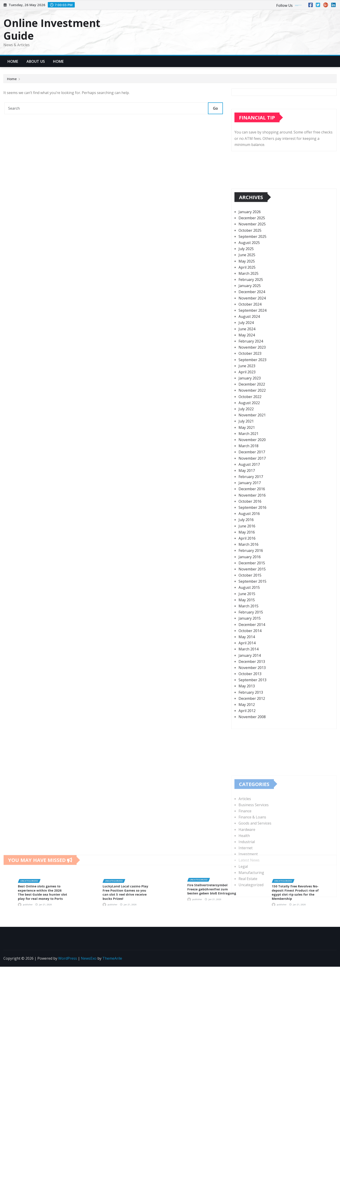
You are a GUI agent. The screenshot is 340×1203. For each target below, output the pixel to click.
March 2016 (248, 663)
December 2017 (252, 571)
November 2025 (252, 343)
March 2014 (248, 768)
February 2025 (251, 398)
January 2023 (250, 497)
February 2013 (251, 811)
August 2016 (249, 632)
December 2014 (252, 743)
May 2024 (247, 454)
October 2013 (250, 792)
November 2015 (252, 688)
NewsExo (88, 958)
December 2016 (252, 608)
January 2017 (250, 601)
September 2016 (252, 626)
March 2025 (248, 392)
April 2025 (247, 386)
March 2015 (248, 725)
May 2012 (247, 823)
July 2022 (246, 528)
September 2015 (252, 700)
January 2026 (250, 331)
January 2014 (250, 774)
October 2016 (250, 620)
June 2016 (247, 645)
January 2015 (250, 737)
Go (215, 108)
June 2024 (247, 447)
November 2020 (252, 558)
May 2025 (247, 380)
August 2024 (249, 435)
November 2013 (252, 786)
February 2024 (251, 460)
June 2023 (247, 484)
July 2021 (246, 540)
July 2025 (246, 367)
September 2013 (252, 799)
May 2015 (247, 718)
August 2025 (249, 361)
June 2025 (247, 374)
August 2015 (249, 706)
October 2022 (250, 515)
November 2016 (252, 614)
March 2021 (248, 552)
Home (12, 61)
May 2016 (247, 651)
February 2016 (251, 669)
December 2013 (252, 780)
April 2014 (247, 762)
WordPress (67, 958)
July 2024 (246, 441)
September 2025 (252, 355)
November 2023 (252, 466)
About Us (36, 61)
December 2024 (252, 410)
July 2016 (246, 638)
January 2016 (250, 675)
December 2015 (252, 681)
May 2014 (247, 755)
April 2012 (247, 829)
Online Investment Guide (51, 29)
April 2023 (247, 490)
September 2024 (252, 429)
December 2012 (252, 817)
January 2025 (250, 404)
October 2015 (250, 694)
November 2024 (252, 417)
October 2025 (250, 349)
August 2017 (249, 583)
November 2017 (252, 577)
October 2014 (250, 749)
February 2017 (251, 595)
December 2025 (252, 337)
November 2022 (252, 509)
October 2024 (250, 423)
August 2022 (249, 521)
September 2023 (252, 478)
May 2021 (247, 546)
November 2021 (252, 534)
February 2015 (251, 731)
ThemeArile (112, 958)
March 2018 (248, 565)
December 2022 (252, 503)
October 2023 (250, 472)
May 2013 (247, 805)
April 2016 (247, 657)
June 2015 (247, 712)
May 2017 (247, 589)
